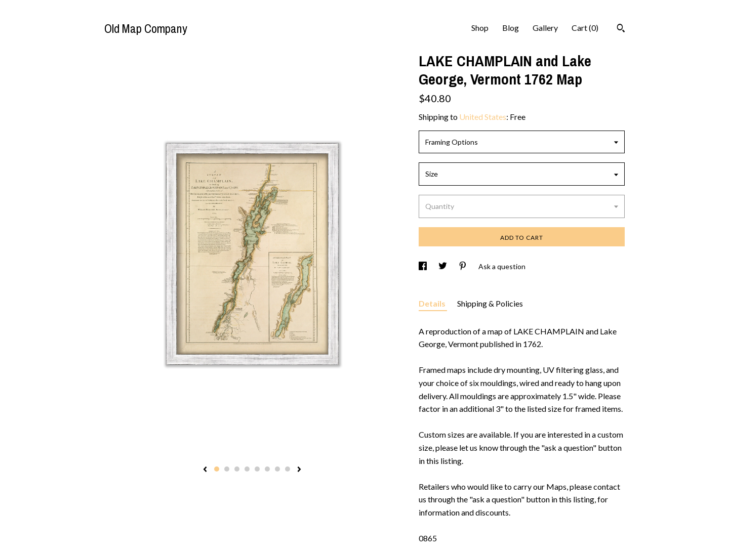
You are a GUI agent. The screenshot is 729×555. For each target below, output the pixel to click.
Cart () (585, 27)
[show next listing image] (299, 470)
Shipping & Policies (490, 303)
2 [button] (226, 469)
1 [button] (216, 469)
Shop (480, 27)
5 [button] (257, 469)
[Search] (621, 29)
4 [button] (247, 469)
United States (482, 116)
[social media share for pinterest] (463, 266)
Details (433, 303)
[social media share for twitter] (443, 266)
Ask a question (501, 266)
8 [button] (287, 469)
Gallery (545, 27)
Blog (510, 27)
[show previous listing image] (205, 470)
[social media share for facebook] (423, 266)
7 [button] (277, 469)
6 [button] (267, 469)
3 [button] (236, 469)
